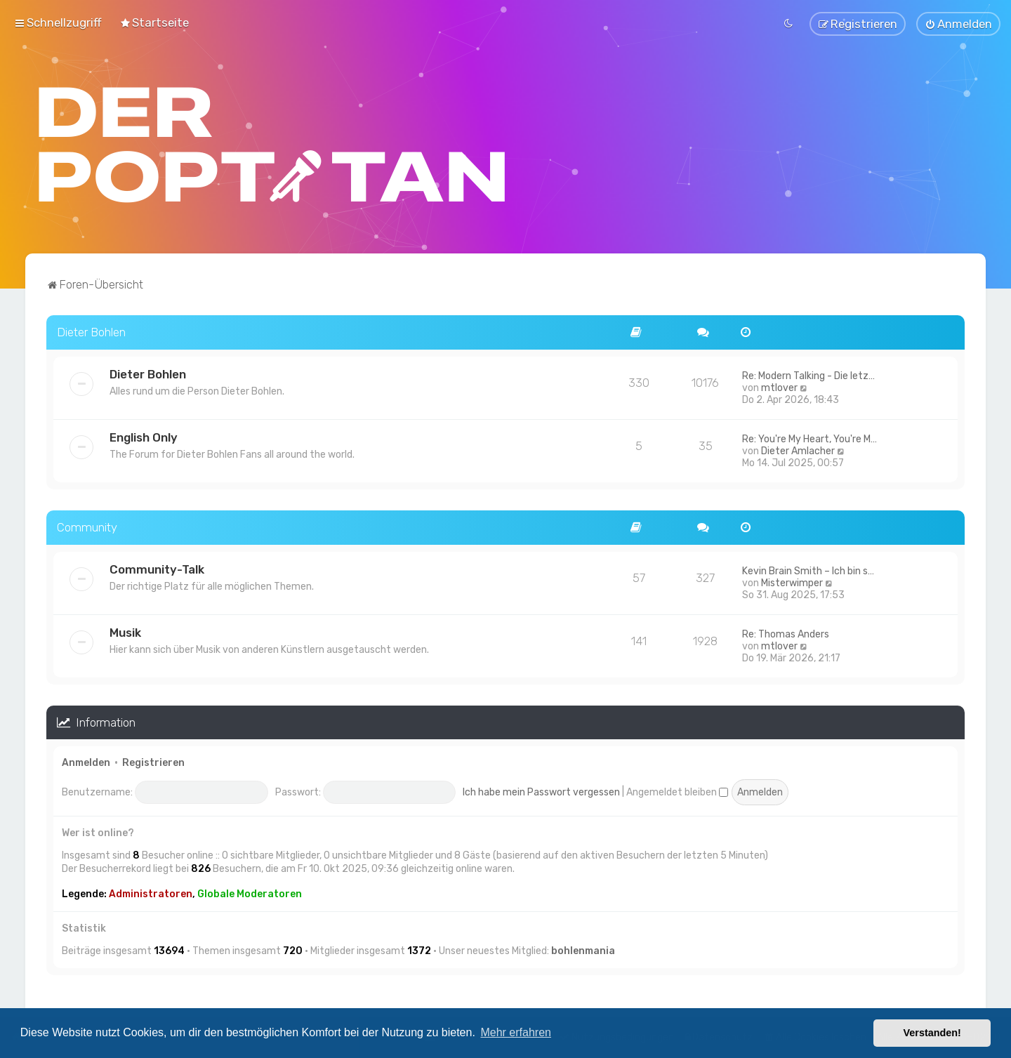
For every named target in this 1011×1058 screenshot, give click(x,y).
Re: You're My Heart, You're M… (809, 437)
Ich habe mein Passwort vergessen (541, 790)
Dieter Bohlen (91, 330)
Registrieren (153, 761)
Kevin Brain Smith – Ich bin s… (808, 569)
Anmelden (86, 761)
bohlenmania (583, 949)
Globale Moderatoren (249, 892)
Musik (125, 630)
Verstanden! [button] (932, 1032)
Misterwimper (792, 581)
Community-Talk (157, 567)
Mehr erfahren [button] (515, 1032)
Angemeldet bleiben (677, 790)
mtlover (779, 386)
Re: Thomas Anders (785, 632)
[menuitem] (154, 21)
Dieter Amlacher (798, 449)
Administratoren (150, 892)
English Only (144, 435)
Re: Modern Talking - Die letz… (808, 374)
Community (87, 525)
